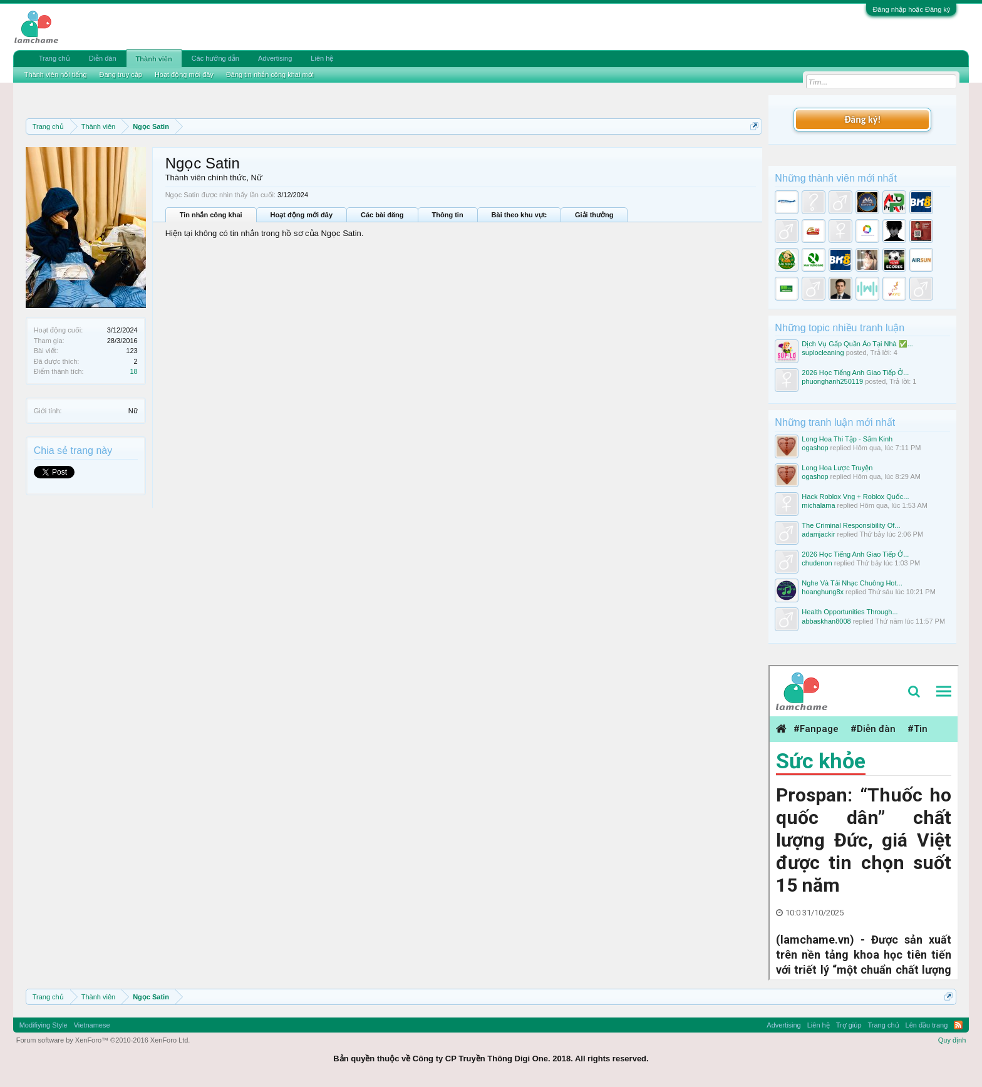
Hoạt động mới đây (302, 215)
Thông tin (447, 215)
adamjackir (818, 534)
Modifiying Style (43, 1025)
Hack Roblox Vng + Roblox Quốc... (855, 496)
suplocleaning (823, 352)
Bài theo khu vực (519, 215)
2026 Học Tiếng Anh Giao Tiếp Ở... (855, 372)
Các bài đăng (382, 215)
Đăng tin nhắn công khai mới (270, 74)
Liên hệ (322, 58)
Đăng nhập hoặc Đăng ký (911, 9)
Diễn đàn (102, 58)
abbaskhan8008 (826, 621)
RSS (958, 1025)
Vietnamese (92, 1025)
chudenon (817, 563)
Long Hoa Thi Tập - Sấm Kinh (847, 439)
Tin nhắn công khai (211, 215)
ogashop (815, 447)
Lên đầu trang (927, 1025)
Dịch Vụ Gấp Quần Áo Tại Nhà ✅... (857, 344)
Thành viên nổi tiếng (55, 74)
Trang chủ (54, 58)
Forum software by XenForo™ (103, 1040)
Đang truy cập (121, 74)
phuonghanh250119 (832, 381)
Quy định (952, 1040)
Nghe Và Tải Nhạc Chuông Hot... (852, 583)
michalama (818, 505)
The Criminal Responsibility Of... (851, 525)
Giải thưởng (594, 215)
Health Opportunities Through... (849, 612)
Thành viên (154, 59)
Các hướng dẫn (215, 58)
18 (133, 371)
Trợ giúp (849, 1025)
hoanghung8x (823, 591)
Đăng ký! (862, 119)
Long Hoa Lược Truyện (837, 467)
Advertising (275, 58)
